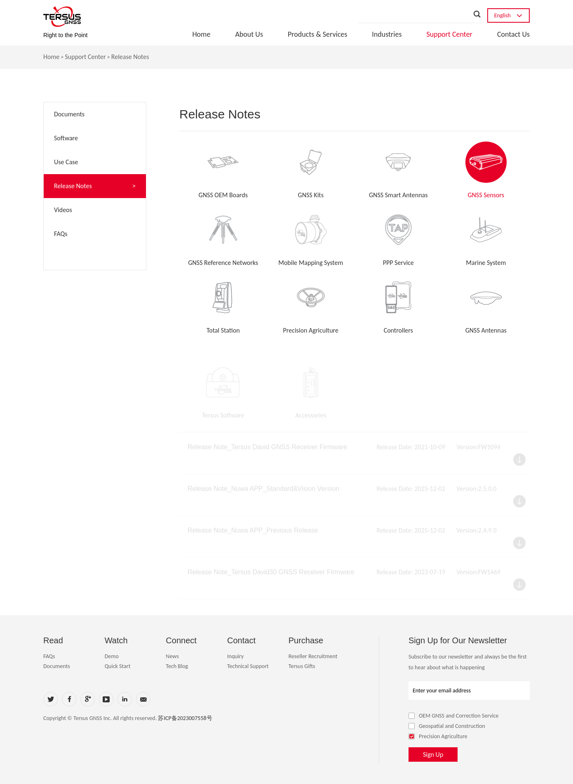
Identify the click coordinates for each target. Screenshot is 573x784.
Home (201, 34)
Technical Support (248, 666)
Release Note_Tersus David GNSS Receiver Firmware (267, 449)
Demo (112, 656)
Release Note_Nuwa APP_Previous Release (253, 533)
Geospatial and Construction (447, 726)
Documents (56, 666)
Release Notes (130, 57)
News (172, 656)
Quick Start (118, 666)
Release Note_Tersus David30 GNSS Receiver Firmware (271, 575)
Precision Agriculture (438, 736)
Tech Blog (177, 666)
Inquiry (235, 656)
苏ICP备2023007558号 (185, 718)
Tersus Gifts (302, 666)
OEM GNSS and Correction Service (454, 715)
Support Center (449, 34)
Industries (387, 34)
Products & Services (317, 34)
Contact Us (513, 34)
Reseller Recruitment (313, 656)
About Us (249, 34)
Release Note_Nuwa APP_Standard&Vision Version (263, 491)
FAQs (49, 656)
